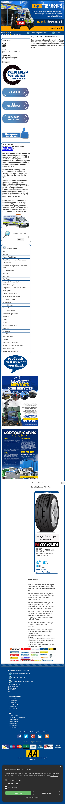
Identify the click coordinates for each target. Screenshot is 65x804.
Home (3, 32)
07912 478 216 (51, 36)
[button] (32, 797)
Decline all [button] (46, 793)
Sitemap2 (46, 732)
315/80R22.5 (14, 727)
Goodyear (13, 708)
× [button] (60, 767)
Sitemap (40, 732)
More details (41, 569)
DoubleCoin (14, 705)
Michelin (13, 706)
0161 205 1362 (7, 150)
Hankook (13, 703)
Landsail (13, 699)
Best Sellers (14, 716)
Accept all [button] (18, 793)
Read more (54, 776)
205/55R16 (14, 721)
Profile (4, 50)
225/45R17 (14, 725)
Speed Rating (6, 56)
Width (4, 44)
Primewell (13, 701)
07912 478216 (7, 148)
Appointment (5, 34)
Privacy (34, 732)
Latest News (17, 34)
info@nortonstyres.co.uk (43, 33)
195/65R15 (14, 719)
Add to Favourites (43, 572)
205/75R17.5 (14, 723)
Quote (10, 32)
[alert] (32, 783)
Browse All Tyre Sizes (17, 718)
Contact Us (27, 732)
